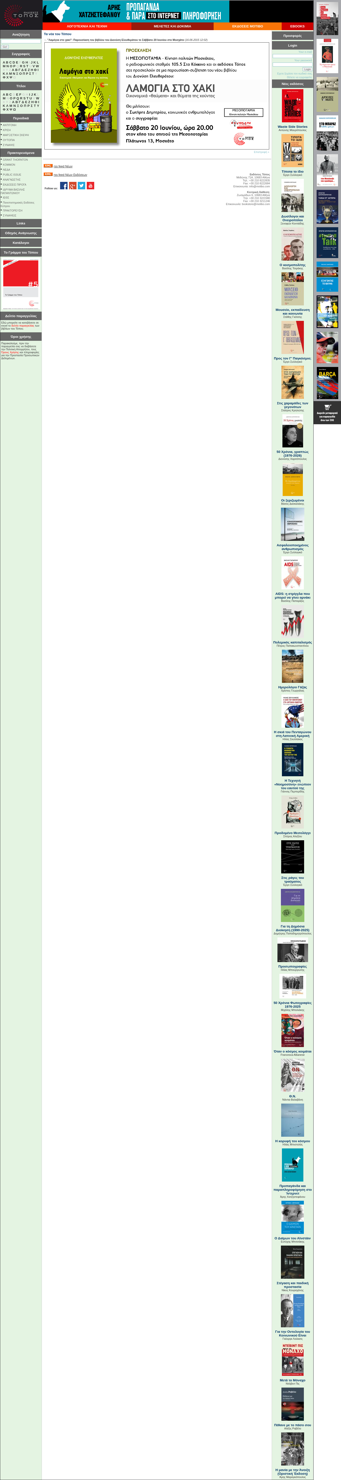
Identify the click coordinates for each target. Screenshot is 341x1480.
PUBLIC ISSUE (12, 174)
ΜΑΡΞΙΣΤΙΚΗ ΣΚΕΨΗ (16, 135)
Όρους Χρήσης (10, 352)
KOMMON (9, 164)
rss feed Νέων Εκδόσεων (70, 175)
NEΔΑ (6, 169)
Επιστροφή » (261, 151)
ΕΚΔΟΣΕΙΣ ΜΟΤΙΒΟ (247, 26)
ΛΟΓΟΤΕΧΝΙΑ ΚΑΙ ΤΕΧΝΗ (87, 26)
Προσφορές (292, 36)
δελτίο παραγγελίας (22, 325)
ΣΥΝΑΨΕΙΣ (9, 215)
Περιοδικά (21, 118)
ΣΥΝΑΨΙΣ (9, 144)
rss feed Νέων (63, 166)
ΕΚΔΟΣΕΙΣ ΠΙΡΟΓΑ (14, 184)
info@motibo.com (259, 186)
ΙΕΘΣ (6, 197)
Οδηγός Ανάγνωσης (21, 233)
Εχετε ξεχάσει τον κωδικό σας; (295, 73)
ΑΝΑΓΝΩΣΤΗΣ (12, 179)
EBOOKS (297, 26)
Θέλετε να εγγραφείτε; (300, 77)
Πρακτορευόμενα (20, 153)
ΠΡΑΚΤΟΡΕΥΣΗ (12, 210)
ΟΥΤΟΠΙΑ (9, 140)
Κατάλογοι (21, 243)
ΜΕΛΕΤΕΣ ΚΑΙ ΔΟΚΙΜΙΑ (172, 26)
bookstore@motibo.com (256, 204)
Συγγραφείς (21, 54)
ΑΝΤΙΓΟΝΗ (9, 125)
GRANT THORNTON (15, 159)
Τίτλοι (21, 86)
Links (21, 223)
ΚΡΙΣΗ (7, 130)
